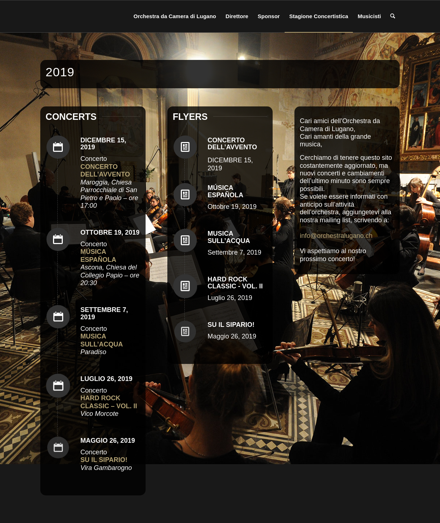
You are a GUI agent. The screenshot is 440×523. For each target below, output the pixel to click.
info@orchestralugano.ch (336, 235)
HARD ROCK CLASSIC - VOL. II (235, 283)
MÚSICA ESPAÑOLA (226, 191)
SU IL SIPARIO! (231, 324)
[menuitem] (175, 16)
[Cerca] (393, 16)
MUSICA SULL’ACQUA (229, 237)
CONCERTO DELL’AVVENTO (232, 144)
